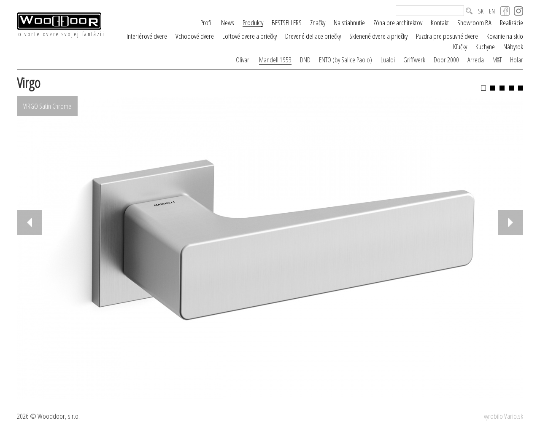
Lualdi (388, 59)
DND (305, 59)
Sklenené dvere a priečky (378, 36)
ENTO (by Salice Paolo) (345, 59)
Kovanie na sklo (504, 36)
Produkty (253, 23)
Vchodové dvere (195, 36)
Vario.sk (513, 416)
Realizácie (511, 22)
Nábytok (513, 46)
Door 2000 (446, 59)
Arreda (475, 59)
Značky (317, 22)
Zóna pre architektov (397, 22)
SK (480, 11)
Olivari (243, 59)
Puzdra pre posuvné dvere (447, 36)
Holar (516, 59)
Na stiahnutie (349, 22)
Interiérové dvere (147, 36)
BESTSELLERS (287, 22)
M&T (497, 59)
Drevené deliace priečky (313, 36)
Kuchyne (485, 46)
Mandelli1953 (275, 59)
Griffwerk (414, 59)
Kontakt (440, 22)
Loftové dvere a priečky (249, 36)
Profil (206, 22)
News (227, 22)
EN (492, 11)
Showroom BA (474, 22)
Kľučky (460, 46)
